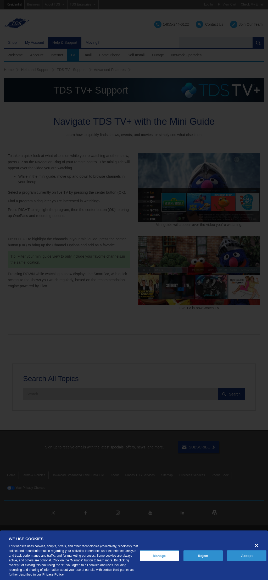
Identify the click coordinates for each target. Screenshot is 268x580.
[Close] (256, 545)
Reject (203, 555)
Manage (159, 555)
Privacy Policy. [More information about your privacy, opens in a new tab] (53, 574)
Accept (247, 555)
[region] (134, 555)
